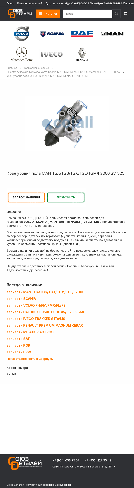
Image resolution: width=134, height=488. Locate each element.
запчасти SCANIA (21, 299)
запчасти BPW (19, 352)
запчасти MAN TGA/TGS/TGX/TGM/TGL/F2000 (46, 292)
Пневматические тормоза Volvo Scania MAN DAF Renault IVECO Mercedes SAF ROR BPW (63, 72)
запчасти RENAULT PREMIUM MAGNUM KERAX (45, 325)
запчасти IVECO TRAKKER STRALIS (36, 319)
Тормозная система (36, 68)
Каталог (48, 14)
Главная (12, 68)
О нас (10, 3)
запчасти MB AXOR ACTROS (30, 332)
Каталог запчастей (29, 3)
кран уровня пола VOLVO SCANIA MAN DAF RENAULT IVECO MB (48, 76)
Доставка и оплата (57, 3)
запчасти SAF (18, 339)
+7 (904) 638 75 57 (110, 3)
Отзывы (129, 3)
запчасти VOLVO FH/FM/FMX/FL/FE (36, 305)
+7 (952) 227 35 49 (79, 3)
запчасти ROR (18, 345)
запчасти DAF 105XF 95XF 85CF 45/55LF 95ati (45, 312)
